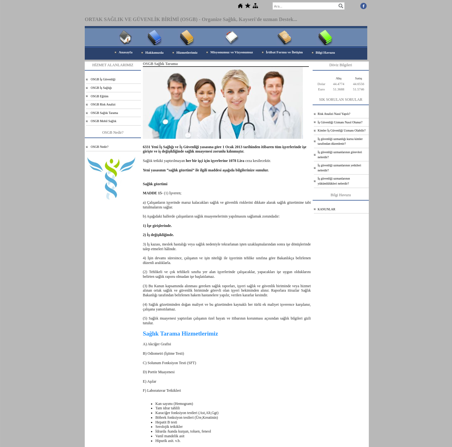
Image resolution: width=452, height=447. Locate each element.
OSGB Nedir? (99, 146)
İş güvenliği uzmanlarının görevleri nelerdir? (340, 154)
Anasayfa (125, 52)
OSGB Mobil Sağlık (103, 121)
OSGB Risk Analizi (103, 104)
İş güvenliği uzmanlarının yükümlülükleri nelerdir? (334, 181)
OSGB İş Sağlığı (101, 87)
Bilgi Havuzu (325, 52)
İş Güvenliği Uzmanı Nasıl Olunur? (340, 122)
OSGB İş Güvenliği (103, 79)
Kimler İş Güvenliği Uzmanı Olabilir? (342, 130)
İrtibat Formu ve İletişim (284, 52)
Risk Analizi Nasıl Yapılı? (334, 114)
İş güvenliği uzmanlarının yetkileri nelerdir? (339, 168)
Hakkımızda (154, 52)
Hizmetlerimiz (186, 52)
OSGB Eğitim (99, 96)
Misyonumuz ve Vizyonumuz (231, 52)
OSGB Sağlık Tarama (104, 113)
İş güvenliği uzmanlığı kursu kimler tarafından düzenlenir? (340, 141)
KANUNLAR (326, 209)
